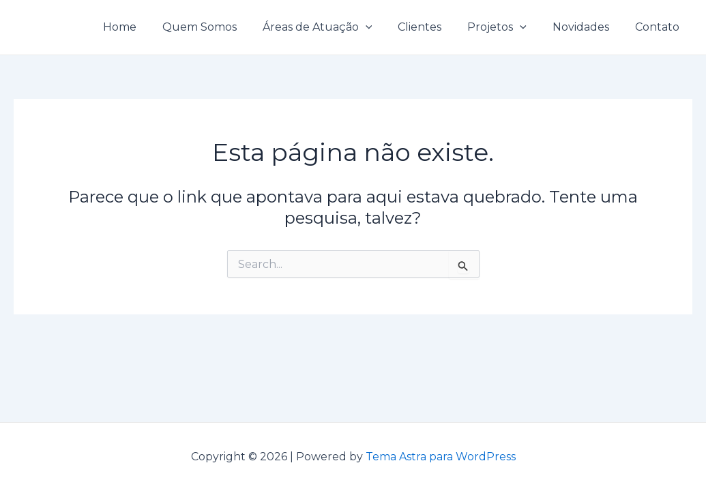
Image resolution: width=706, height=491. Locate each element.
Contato (659, 26)
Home (146, 26)
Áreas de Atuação (336, 27)
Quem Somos (222, 26)
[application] (384, 27)
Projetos (507, 27)
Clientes (434, 26)
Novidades (587, 26)
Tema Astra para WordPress (441, 456)
